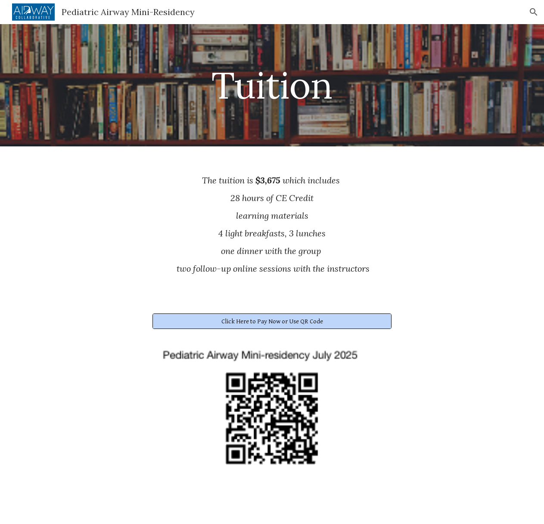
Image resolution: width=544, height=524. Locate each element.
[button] (533, 12)
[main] (272, 85)
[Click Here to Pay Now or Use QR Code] (272, 321)
